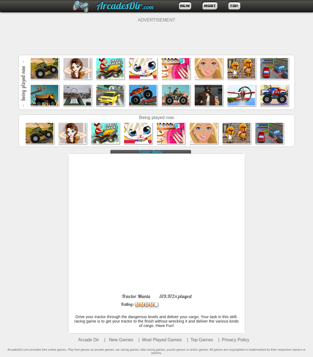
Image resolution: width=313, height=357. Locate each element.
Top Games (202, 339)
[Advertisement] (156, 35)
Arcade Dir (88, 339)
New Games (120, 339)
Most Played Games (162, 339)
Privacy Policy (236, 339)
